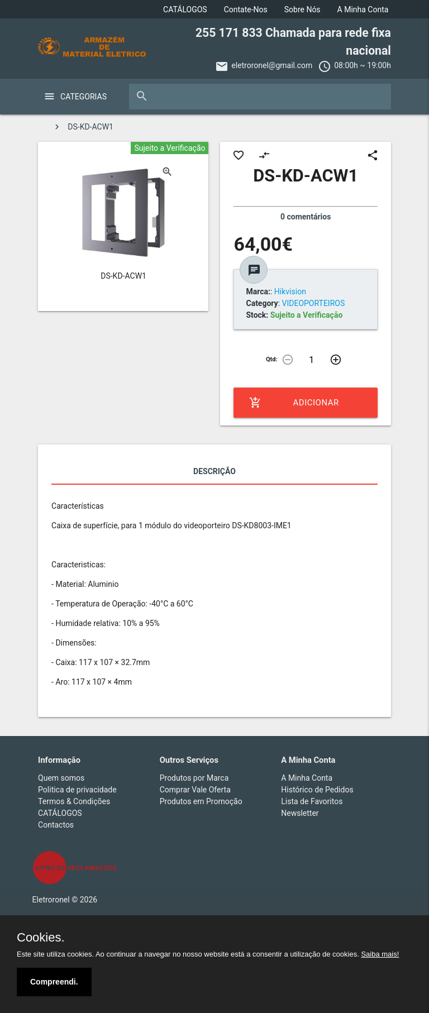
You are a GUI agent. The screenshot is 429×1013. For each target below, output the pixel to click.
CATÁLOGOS (185, 9)
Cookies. (41, 937)
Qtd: (272, 359)
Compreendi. (54, 981)
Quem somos (61, 777)
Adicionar (294, 403)
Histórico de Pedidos (317, 789)
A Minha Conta (363, 9)
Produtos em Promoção (201, 801)
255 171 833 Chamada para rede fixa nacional (293, 42)
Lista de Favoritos (311, 801)
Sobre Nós (302, 9)
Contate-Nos (246, 9)
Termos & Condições (74, 801)
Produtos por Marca (194, 777)
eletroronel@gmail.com (271, 65)
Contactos (56, 824)
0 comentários (305, 216)
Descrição (214, 471)
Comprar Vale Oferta (195, 789)
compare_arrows (264, 155)
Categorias (83, 96)
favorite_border (238, 155)
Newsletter (299, 813)
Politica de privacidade (77, 789)
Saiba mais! (380, 954)
